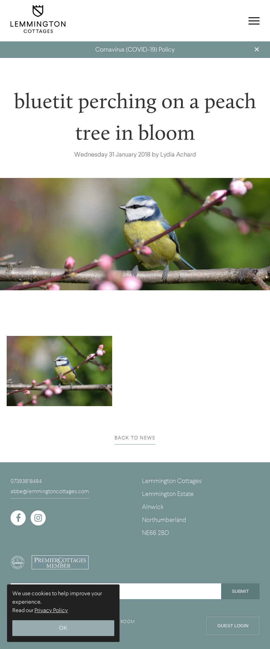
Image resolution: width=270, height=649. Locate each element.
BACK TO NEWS (135, 438)
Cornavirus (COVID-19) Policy (135, 49)
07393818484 (26, 481)
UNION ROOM (119, 621)
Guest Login (233, 625)
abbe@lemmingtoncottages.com (50, 491)
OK (63, 628)
